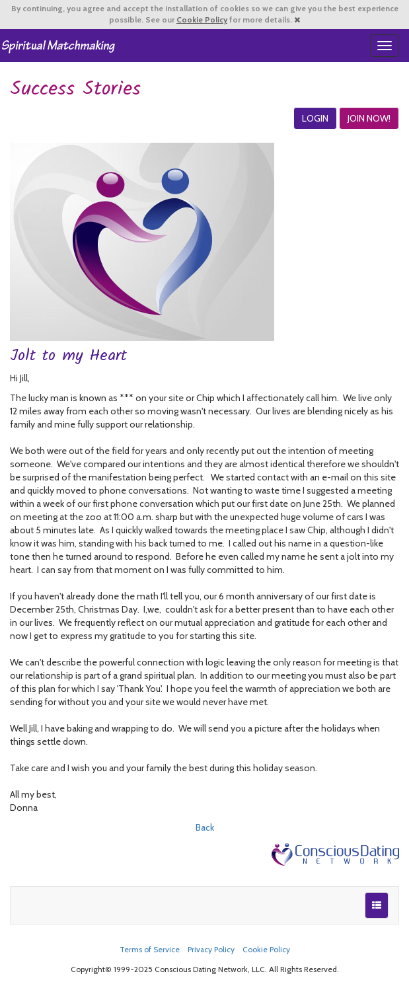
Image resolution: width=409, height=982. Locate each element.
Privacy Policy (211, 949)
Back (205, 827)
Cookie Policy (201, 19)
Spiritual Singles (58, 45)
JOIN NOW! (369, 118)
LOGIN (315, 118)
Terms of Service (150, 949)
